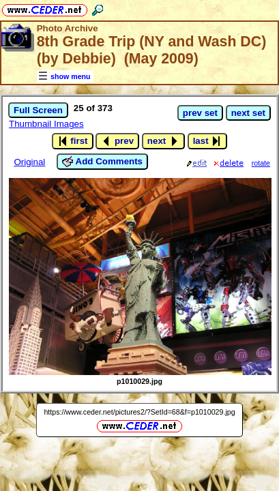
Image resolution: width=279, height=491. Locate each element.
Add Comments (102, 161)
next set (248, 113)
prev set (200, 113)
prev (117, 141)
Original (29, 162)
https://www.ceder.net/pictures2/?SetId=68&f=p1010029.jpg (139, 412)
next (163, 141)
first (72, 141)
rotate (261, 163)
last (207, 141)
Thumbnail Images (46, 124)
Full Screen (38, 110)
